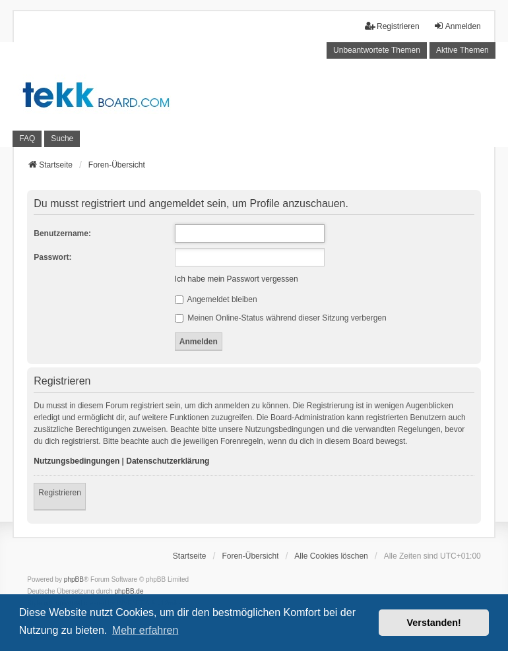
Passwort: (52, 257)
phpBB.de (129, 591)
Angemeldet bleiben (216, 299)
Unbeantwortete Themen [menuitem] (376, 50)
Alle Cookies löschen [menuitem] (330, 556)
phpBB (74, 579)
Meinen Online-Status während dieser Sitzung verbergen (281, 318)
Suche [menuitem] (62, 138)
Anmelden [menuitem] (457, 26)
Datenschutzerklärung (167, 461)
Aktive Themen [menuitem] (462, 50)
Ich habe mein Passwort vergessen (236, 279)
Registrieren (59, 492)
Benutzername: (62, 233)
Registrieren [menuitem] (392, 26)
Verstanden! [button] (434, 622)
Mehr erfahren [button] (145, 630)
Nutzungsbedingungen (76, 461)
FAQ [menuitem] (27, 138)
